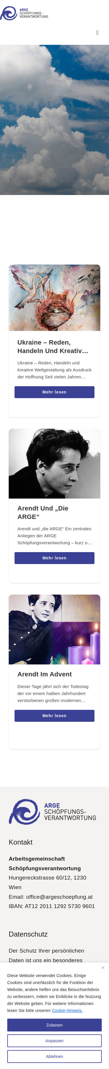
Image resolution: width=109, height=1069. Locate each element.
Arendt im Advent (44, 674)
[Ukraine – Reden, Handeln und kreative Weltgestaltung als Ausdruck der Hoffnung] (54, 269)
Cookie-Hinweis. (67, 1010)
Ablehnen (54, 1056)
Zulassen (54, 1025)
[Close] (102, 967)
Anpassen (54, 1040)
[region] (54, 1015)
